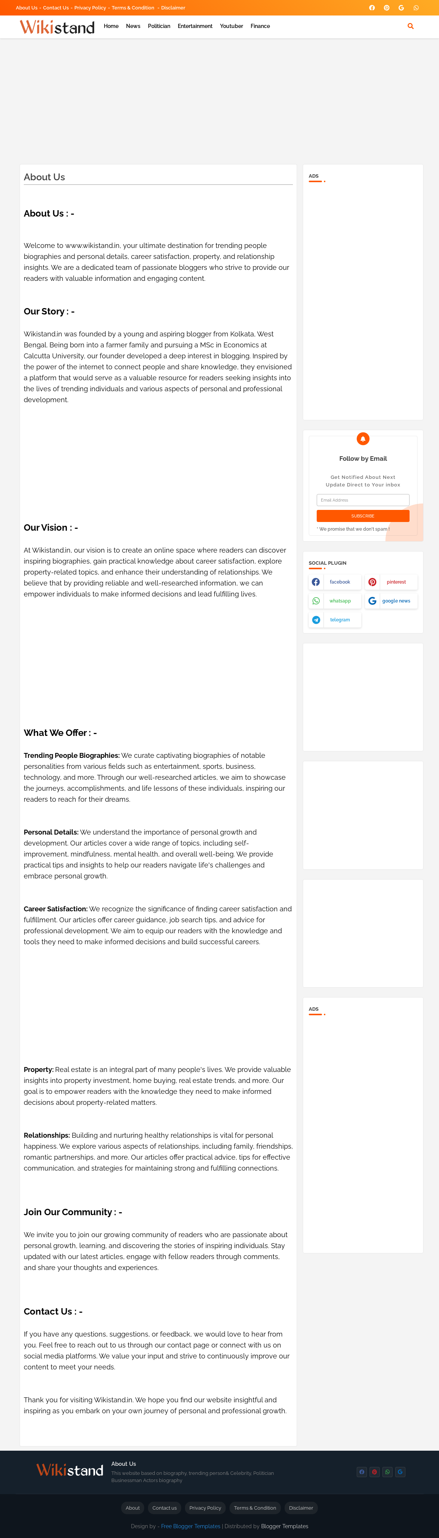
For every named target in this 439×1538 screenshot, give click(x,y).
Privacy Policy (90, 8)
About (133, 1508)
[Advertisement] (220, 100)
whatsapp (340, 601)
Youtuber (231, 26)
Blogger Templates (284, 1526)
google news (396, 601)
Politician (159, 26)
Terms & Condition (134, 8)
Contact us (56, 8)
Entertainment (195, 26)
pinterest (396, 582)
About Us (26, 8)
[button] (410, 26)
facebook (340, 582)
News (133, 26)
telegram (340, 620)
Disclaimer (173, 8)
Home (111, 26)
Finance (260, 26)
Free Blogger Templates (190, 1526)
